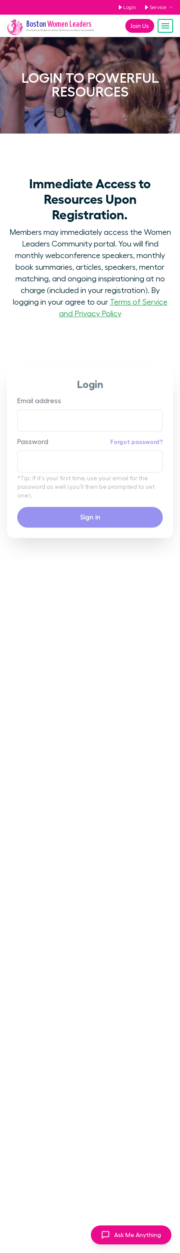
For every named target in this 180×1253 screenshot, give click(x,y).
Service (153, 7)
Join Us (139, 26)
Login (125, 7)
